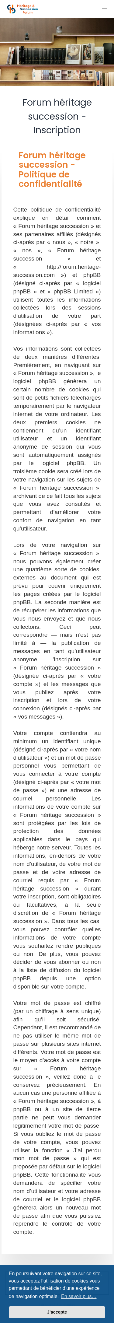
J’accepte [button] (57, 1312)
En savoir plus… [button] (79, 1296)
